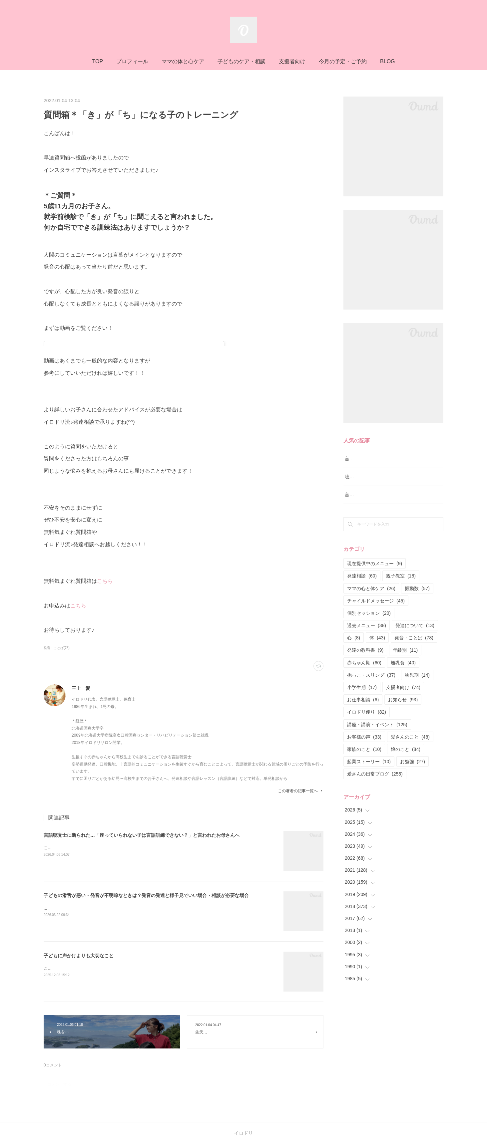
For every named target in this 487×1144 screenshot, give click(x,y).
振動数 (417, 605)
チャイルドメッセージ (376, 617)
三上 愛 (81, 688)
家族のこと (364, 766)
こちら (105, 581)
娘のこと (405, 766)
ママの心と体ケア (371, 605)
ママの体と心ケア (183, 61)
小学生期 (362, 704)
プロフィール (132, 61)
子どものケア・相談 (241, 61)
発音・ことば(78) (57, 648)
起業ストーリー (369, 778)
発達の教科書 (365, 667)
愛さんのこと (410, 753)
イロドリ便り (366, 729)
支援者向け (292, 61)
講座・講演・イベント (377, 741)
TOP (97, 61)
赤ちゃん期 (364, 679)
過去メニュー (366, 642)
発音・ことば (413, 654)
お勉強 (412, 778)
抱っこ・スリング (371, 691)
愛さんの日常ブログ (375, 791)
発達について (414, 642)
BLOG (387, 61)
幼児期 (417, 691)
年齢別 (405, 667)
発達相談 (362, 592)
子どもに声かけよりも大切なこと (79, 955)
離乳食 (403, 679)
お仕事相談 (363, 716)
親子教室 (401, 592)
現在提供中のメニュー (374, 580)
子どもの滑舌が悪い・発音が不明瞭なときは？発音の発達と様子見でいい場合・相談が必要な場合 (146, 895)
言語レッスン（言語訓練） (373, 511)
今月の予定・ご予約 (343, 61)
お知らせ (403, 716)
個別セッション (369, 629)
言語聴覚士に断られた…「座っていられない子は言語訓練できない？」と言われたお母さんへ (142, 835)
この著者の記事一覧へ (300, 791)
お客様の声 (364, 753)
